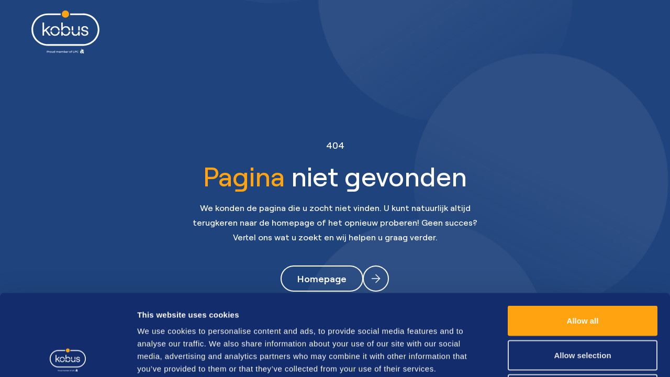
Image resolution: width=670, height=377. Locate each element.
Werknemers (234, 32)
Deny (583, 308)
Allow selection (582, 274)
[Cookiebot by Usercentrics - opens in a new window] (68, 356)
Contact (528, 32)
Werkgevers (317, 32)
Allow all (583, 239)
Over (467, 32)
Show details (549, 356)
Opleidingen (399, 32)
